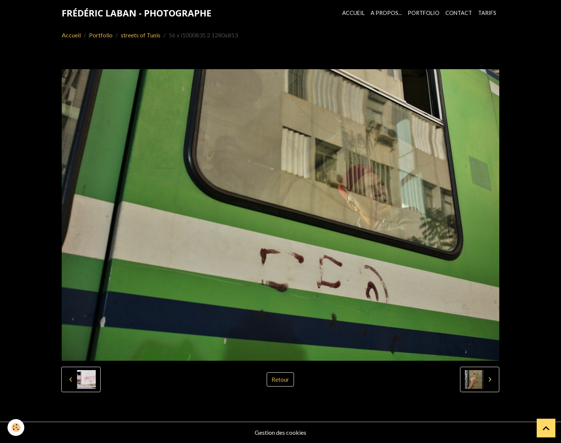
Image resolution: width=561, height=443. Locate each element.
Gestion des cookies (280, 432)
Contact (458, 13)
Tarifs (487, 13)
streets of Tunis (140, 35)
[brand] (136, 13)
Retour (280, 379)
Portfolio (423, 13)
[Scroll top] (546, 428)
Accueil (353, 13)
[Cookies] (15, 427)
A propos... (386, 13)
